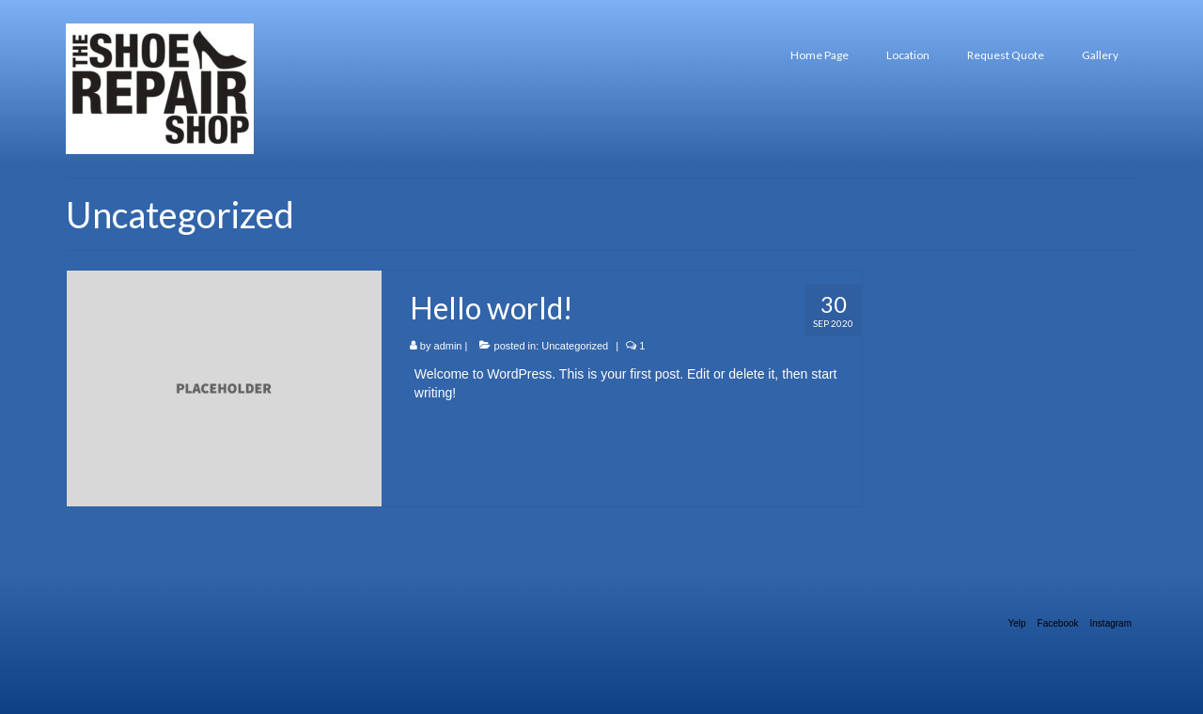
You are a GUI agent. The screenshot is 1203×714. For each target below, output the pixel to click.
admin (448, 345)
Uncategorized (574, 345)
